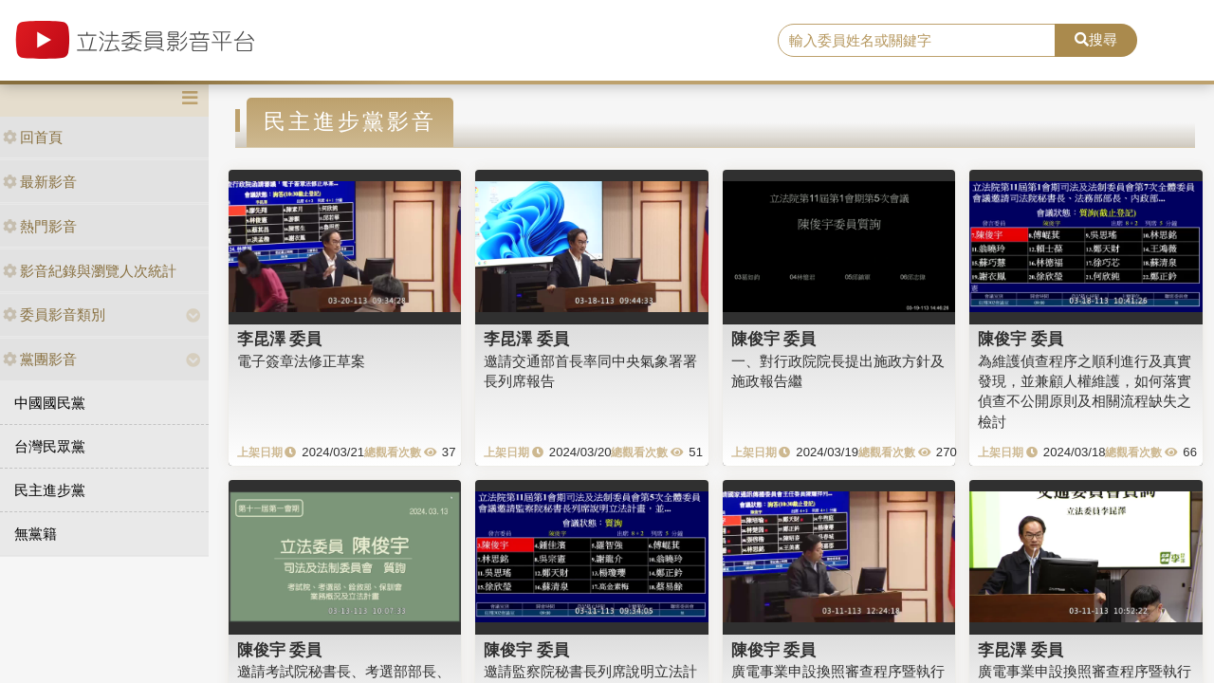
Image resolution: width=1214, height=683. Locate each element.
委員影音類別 (54, 314)
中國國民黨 (49, 403)
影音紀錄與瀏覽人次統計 (89, 271)
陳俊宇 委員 (774, 338)
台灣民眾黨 (49, 446)
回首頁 (33, 137)
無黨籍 (35, 534)
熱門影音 (40, 226)
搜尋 (1096, 39)
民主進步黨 (49, 490)
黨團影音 (40, 359)
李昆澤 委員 (279, 338)
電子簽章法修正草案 (301, 361)
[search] (917, 41)
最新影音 (40, 182)
